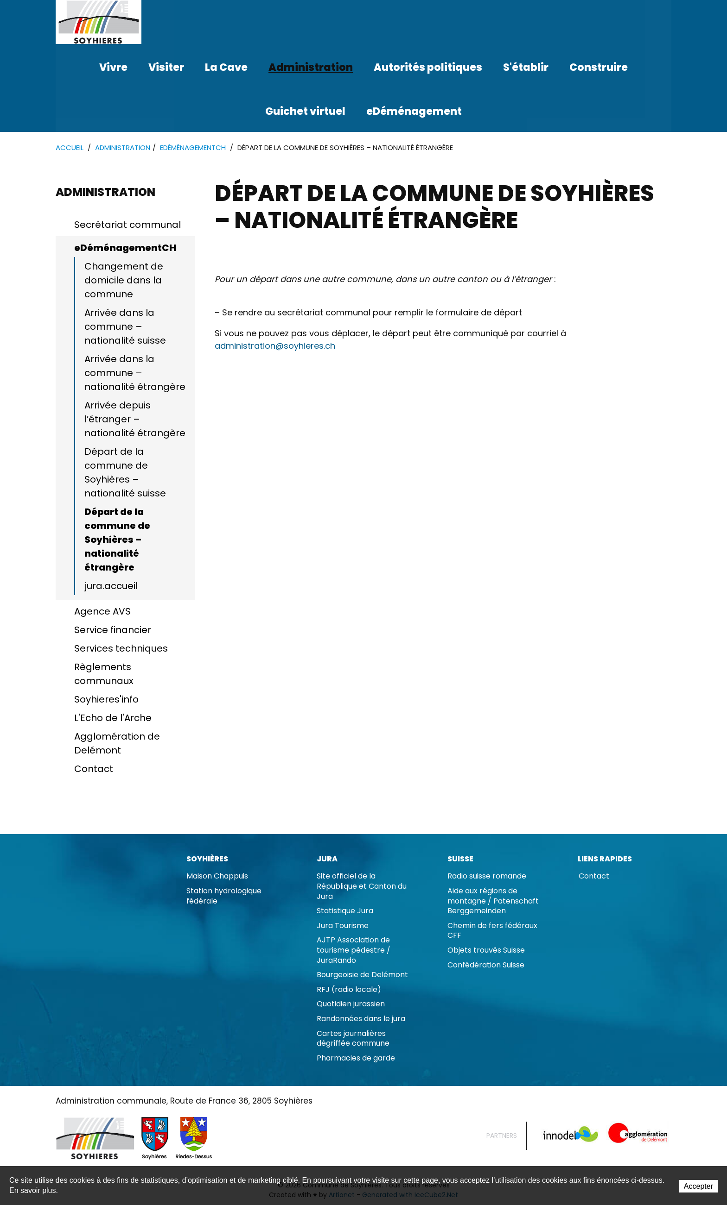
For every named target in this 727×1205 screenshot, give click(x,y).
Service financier (112, 630)
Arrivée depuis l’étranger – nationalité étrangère (134, 419)
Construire (598, 67)
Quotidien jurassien (351, 1004)
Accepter (698, 1186)
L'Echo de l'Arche (113, 718)
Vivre (113, 67)
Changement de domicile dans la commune (123, 280)
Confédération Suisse (485, 965)
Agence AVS (102, 611)
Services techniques (121, 648)
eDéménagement (414, 111)
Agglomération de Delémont (117, 743)
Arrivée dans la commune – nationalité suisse (125, 327)
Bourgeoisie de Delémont (362, 975)
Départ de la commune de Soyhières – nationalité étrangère (117, 540)
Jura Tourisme (343, 926)
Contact (93, 769)
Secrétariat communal (127, 225)
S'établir (525, 67)
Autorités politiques (428, 67)
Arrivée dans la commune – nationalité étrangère (134, 373)
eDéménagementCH (193, 148)
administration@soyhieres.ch (275, 346)
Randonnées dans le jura (361, 1019)
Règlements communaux (104, 674)
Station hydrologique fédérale (223, 896)
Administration (310, 67)
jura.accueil (111, 586)
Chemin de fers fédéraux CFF (492, 931)
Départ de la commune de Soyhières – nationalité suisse (125, 473)
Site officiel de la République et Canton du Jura (362, 886)
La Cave (226, 67)
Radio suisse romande (486, 876)
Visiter (166, 67)
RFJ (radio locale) (349, 990)
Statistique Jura (345, 911)
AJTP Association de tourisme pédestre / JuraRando (353, 950)
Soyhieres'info (106, 699)
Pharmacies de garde (356, 1058)
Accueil (69, 148)
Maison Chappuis (217, 876)
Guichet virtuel (305, 111)
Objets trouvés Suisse (486, 950)
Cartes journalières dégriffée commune (353, 1039)
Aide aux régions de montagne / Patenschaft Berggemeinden (493, 901)
